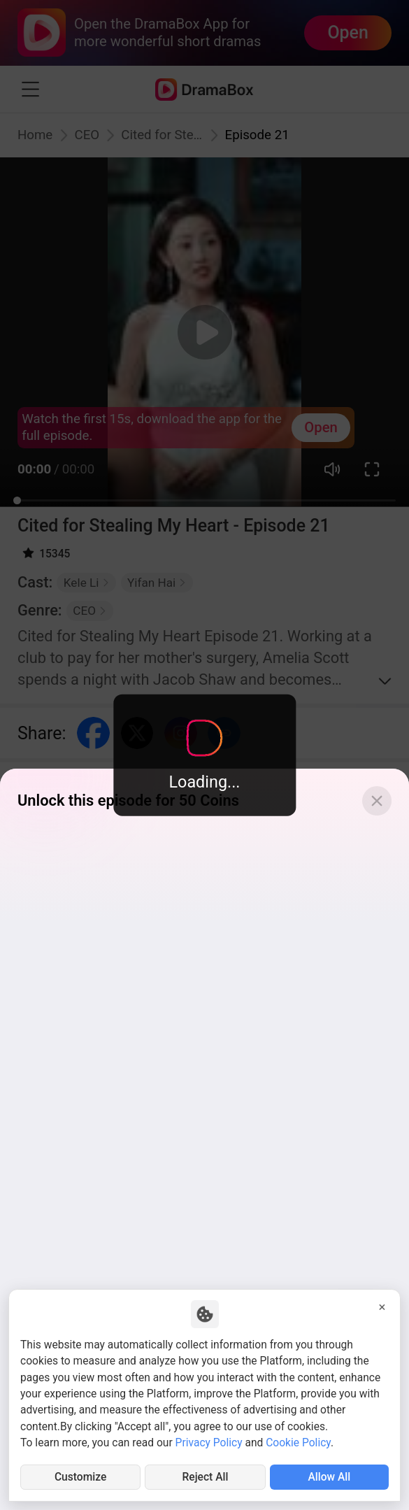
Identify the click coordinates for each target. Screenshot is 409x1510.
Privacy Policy (209, 1443)
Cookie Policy (298, 1443)
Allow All (329, 1477)
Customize (80, 1477)
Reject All (205, 1477)
